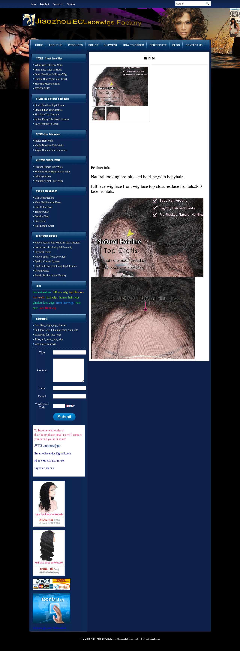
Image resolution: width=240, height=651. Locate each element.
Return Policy (42, 270)
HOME (39, 45)
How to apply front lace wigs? (50, 256)
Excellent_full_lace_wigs (48, 334)
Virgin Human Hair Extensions (51, 150)
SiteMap (71, 4)
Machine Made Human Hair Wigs (52, 171)
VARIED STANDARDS (46, 191)
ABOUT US (55, 45)
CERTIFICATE (158, 45)
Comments (41, 319)
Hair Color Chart (43, 207)
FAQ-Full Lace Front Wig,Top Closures (55, 266)
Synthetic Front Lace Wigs (49, 181)
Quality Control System (47, 261)
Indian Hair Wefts (44, 140)
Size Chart (40, 221)
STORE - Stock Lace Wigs (49, 58)
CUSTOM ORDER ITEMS (48, 160)
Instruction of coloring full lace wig (53, 247)
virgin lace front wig (45, 344)
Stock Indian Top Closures (48, 109)
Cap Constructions (44, 197)
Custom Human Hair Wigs (49, 167)
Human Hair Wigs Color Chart (51, 79)
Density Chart (42, 216)
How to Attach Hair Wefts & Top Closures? (57, 242)
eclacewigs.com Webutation (49, 632)
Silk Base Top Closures (47, 114)
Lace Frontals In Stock (46, 123)
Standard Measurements (47, 83)
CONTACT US (193, 45)
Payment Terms (43, 252)
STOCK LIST (42, 88)
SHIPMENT (110, 45)
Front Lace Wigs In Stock (48, 69)
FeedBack (44, 4)
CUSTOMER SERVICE (46, 236)
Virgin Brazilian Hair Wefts (49, 145)
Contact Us (58, 4)
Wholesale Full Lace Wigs (48, 65)
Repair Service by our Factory (50, 275)
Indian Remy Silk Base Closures (52, 119)
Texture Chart (42, 211)
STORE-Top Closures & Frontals (52, 98)
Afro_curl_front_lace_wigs (49, 339)
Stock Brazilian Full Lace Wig (51, 74)
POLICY (93, 45)
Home (33, 4)
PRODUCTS (75, 45)
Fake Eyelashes (43, 176)
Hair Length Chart (44, 225)
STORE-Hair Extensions (48, 134)
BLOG (176, 45)
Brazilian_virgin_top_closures (50, 325)
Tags (38, 285)
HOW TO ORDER (133, 45)
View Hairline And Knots (48, 202)
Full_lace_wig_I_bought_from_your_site (56, 330)
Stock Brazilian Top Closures (50, 105)
